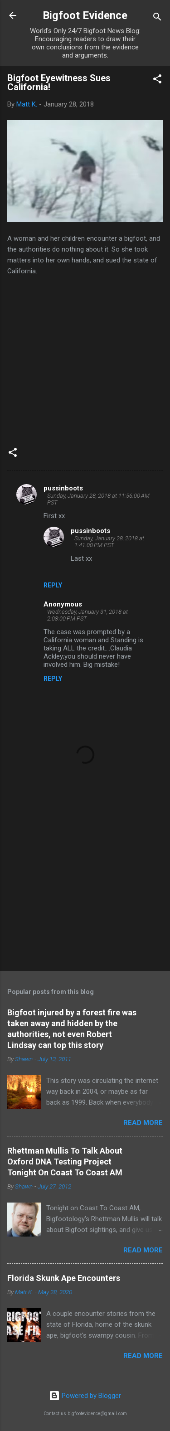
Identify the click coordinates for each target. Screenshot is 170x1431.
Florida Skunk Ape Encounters (63, 1278)
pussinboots (63, 488)
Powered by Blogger (85, 1396)
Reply (53, 585)
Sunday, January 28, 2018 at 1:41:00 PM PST (109, 541)
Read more (143, 1123)
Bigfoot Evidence (85, 15)
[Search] (157, 18)
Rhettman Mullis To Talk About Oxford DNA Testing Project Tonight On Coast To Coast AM (64, 1161)
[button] (157, 80)
